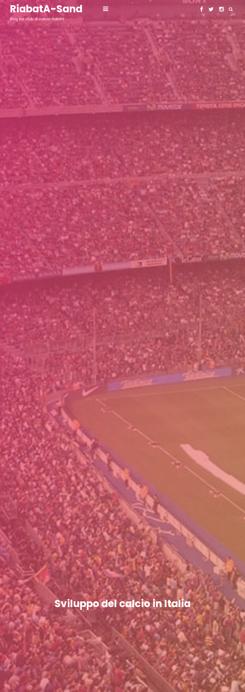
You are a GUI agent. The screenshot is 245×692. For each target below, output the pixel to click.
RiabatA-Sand (46, 9)
